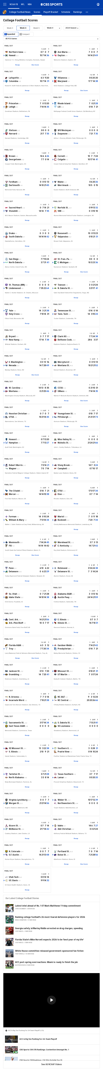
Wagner (12, 468)
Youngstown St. (65, 414)
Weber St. (62, 800)
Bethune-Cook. (65, 340)
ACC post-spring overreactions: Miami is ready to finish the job (46, 962)
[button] (87, 12)
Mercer (12, 494)
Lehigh (12, 107)
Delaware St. (64, 571)
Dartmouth (14, 185)
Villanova (62, 78)
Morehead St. (64, 542)
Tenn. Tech (63, 314)
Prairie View (63, 752)
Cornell (61, 156)
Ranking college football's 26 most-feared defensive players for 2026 (50, 917)
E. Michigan (63, 262)
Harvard (13, 134)
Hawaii (12, 55)
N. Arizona (14, 697)
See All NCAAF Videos (51, 1064)
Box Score (35, 65)
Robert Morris (16, 465)
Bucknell (62, 520)
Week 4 (23, 28)
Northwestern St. (66, 803)
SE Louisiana (64, 726)
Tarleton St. (15, 774)
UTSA (11, 417)
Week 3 (10, 28)
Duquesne (62, 134)
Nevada (12, 365)
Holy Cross (14, 314)
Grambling (14, 674)
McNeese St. (15, 829)
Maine (61, 182)
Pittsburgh (63, 417)
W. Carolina (14, 388)
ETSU (60, 491)
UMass (61, 391)
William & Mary (16, 520)
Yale (11, 311)
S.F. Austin (14, 855)
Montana (13, 391)
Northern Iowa (16, 52)
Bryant (12, 336)
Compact (26, 34)
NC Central (63, 700)
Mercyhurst (63, 362)
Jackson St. (14, 671)
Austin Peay (63, 597)
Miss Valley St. (65, 439)
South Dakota (15, 237)
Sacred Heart (15, 208)
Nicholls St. (63, 443)
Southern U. (63, 748)
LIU (59, 107)
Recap (17, 65)
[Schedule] (66, 12)
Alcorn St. (14, 826)
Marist (61, 517)
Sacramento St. (16, 723)
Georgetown (15, 159)
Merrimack (63, 185)
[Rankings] (78, 12)
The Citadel (14, 491)
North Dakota (15, 262)
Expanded (11, 34)
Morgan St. (14, 803)
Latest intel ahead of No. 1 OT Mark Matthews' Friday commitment (48, 906)
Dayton (61, 55)
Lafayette (14, 78)
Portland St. (63, 851)
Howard (12, 439)
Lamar (61, 777)
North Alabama (16, 777)
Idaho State (14, 597)
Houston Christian (18, 414)
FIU (10, 546)
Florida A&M (15, 645)
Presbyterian (64, 649)
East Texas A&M (17, 726)
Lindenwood (15, 288)
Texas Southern (65, 774)
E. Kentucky (63, 546)
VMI (59, 211)
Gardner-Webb (65, 645)
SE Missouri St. (16, 748)
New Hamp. (14, 340)
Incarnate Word (16, 700)
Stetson (13, 130)
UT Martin (62, 674)
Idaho (60, 826)
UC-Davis (13, 880)
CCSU (60, 388)
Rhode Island (64, 103)
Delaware (13, 571)
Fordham (13, 182)
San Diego (14, 259)
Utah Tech (14, 877)
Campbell (62, 468)
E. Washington (16, 362)
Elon (60, 494)
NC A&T (61, 697)
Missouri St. (63, 671)
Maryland (62, 81)
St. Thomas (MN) (17, 285)
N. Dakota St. (64, 288)
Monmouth (14, 542)
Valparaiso (63, 237)
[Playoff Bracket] (51, 12)
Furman (12, 517)
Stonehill (13, 211)
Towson (61, 285)
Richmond (62, 568)
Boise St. (62, 855)
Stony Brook (64, 465)
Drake (12, 233)
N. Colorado (14, 851)
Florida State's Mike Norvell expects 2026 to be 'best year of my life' (49, 939)
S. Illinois (13, 752)
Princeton (13, 103)
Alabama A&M (65, 594)
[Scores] (37, 12)
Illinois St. (62, 623)
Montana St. (64, 365)
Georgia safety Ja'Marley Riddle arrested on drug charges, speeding (49, 928)
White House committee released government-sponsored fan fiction (49, 951)
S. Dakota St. (64, 723)
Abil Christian (64, 829)
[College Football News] (20, 12)
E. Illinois (62, 620)
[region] (51, 1000)
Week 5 (36, 28)
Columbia (13, 81)
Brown (12, 156)
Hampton (13, 443)
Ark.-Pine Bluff (16, 623)
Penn (11, 568)
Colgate (61, 159)
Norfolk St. (63, 208)
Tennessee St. (65, 311)
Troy (11, 649)
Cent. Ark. (14, 620)
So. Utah (13, 594)
